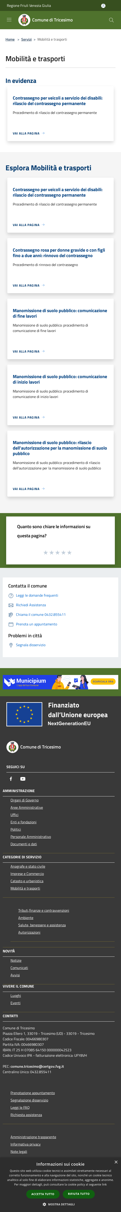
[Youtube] (22, 778)
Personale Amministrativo (31, 836)
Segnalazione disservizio (29, 1100)
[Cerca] (111, 20)
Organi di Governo (25, 800)
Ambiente (25, 917)
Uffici (14, 814)
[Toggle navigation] (9, 19)
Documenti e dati (24, 844)
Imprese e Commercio (27, 873)
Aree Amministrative (27, 807)
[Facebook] (11, 778)
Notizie (16, 960)
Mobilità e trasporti (25, 888)
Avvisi (15, 975)
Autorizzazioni (29, 932)
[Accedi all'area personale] (103, 5)
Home (10, 39)
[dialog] (60, 1184)
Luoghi (16, 995)
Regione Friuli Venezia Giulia (29, 5)
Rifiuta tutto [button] (79, 1194)
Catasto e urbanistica (27, 881)
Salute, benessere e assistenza (42, 925)
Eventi (16, 1003)
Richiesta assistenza (26, 1114)
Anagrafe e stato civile (28, 866)
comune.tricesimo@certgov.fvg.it (37, 1066)
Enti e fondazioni (24, 822)
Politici (16, 829)
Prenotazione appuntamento (33, 1093)
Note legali (19, 1151)
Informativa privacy (26, 1144)
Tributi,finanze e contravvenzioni (43, 910)
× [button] (116, 1162)
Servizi (26, 39)
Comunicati (19, 967)
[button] (60, 1204)
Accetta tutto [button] (43, 1194)
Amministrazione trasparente (33, 1137)
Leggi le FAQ (20, 1107)
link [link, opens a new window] (104, 1184)
